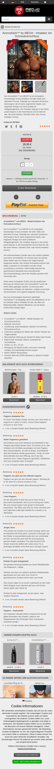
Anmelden (35, 2)
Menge (27, 158)
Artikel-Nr (8, 122)
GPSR (23, 215)
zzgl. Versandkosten (27, 150)
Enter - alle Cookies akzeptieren (27, 761)
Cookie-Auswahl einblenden (27, 755)
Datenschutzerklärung (27, 749)
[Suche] (49, 19)
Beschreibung (10, 215)
